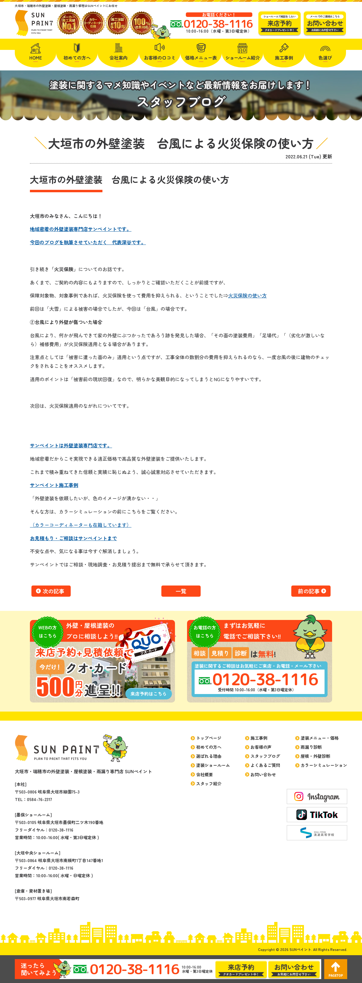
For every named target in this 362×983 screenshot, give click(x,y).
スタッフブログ (265, 756)
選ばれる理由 (208, 756)
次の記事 (53, 591)
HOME (35, 57)
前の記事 (309, 591)
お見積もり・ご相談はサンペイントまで (73, 538)
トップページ (208, 738)
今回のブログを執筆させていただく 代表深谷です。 (88, 242)
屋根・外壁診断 (315, 756)
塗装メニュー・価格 (320, 738)
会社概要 (204, 774)
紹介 (242, 57)
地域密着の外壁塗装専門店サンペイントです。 (80, 228)
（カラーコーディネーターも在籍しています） (80, 524)
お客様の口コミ (160, 57)
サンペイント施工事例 (54, 484)
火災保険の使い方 (247, 295)
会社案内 (118, 57)
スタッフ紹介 (208, 783)
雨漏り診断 (311, 747)
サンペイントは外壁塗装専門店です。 (71, 445)
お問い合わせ (263, 774)
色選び (325, 57)
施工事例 (284, 57)
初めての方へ (77, 57)
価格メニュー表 (201, 57)
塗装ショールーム (213, 765)
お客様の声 (261, 747)
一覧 (181, 591)
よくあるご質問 (265, 765)
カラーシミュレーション (324, 765)
